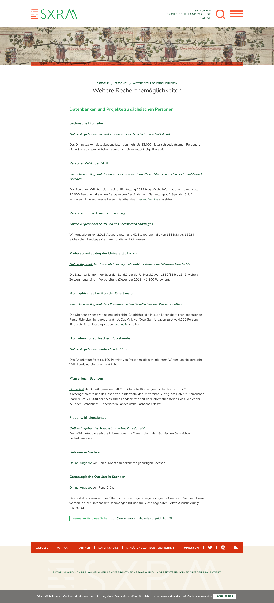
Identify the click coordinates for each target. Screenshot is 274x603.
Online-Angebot (80, 134)
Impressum (191, 547)
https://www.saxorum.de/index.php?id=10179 (140, 518)
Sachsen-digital (235, 548)
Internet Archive (147, 199)
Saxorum (103, 83)
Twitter (209, 548)
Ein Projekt (76, 389)
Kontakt (63, 547)
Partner (84, 547)
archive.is (121, 324)
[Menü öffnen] (236, 14)
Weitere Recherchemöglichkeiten (155, 83)
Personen (121, 83)
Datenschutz (108, 547)
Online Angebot (81, 264)
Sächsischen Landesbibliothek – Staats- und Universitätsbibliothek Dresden (144, 572)
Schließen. (224, 596)
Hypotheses (222, 548)
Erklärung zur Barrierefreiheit (150, 547)
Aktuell (42, 547)
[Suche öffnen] (219, 14)
